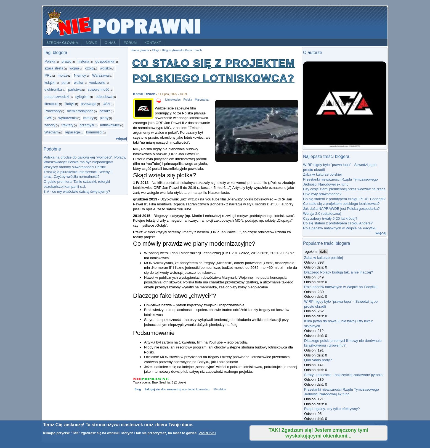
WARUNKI (207, 433)
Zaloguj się (152, 389)
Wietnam (51, 132)
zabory (49, 125)
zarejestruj (174, 389)
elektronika (53, 89)
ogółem (311, 251)
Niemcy (80, 75)
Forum (130, 43)
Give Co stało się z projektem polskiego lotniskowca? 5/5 (165, 379)
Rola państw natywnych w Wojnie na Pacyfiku (339, 228)
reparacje (72, 132)
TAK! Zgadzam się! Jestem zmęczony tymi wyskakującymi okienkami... (318, 433)
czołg (89, 68)
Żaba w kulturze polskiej (322, 174)
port (65, 83)
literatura (51, 104)
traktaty (67, 125)
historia (83, 61)
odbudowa (103, 97)
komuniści (94, 132)
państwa (75, 89)
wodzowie (97, 83)
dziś (323, 252)
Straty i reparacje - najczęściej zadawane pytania (343, 375)
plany (104, 118)
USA (106, 104)
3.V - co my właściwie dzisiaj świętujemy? (77, 191)
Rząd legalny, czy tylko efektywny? (332, 409)
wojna (74, 68)
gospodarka (105, 61)
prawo (66, 61)
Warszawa (100, 75)
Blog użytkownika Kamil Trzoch (182, 50)
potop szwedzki (56, 97)
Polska (49, 61)
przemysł (86, 125)
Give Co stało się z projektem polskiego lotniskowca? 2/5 (144, 379)
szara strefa (53, 68)
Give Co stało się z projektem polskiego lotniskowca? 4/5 (158, 379)
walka (78, 83)
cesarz (104, 111)
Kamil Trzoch (144, 94)
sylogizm (82, 97)
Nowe (91, 43)
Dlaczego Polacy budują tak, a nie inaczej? (338, 272)
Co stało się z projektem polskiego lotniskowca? (341, 204)
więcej (121, 138)
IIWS (48, 118)
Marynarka (202, 99)
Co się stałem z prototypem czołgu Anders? (338, 223)
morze (63, 75)
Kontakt (152, 43)
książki (49, 83)
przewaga (89, 104)
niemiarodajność (80, 111)
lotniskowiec (110, 125)
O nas (110, 43)
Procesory (52, 111)
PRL (48, 75)
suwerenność (98, 89)
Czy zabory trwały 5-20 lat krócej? (330, 218)
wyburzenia (68, 118)
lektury (88, 118)
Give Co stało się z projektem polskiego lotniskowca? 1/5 (137, 379)
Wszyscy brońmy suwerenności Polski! (75, 167)
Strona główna (62, 43)
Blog (137, 389)
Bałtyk (70, 104)
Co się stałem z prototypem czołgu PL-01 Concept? (344, 199)
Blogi (155, 50)
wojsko (105, 68)
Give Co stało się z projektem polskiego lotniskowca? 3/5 (151, 379)
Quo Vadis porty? (318, 360)
